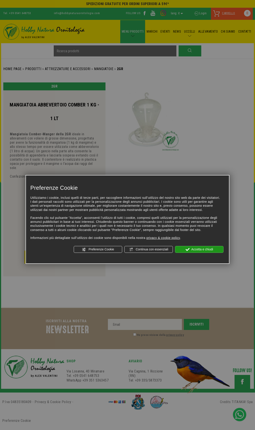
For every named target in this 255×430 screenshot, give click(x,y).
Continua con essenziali (148, 249)
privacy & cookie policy (163, 238)
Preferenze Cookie (98, 249)
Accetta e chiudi (199, 249)
